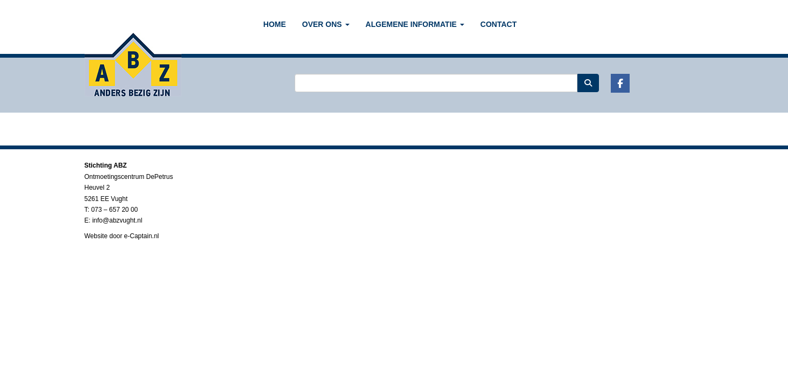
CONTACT (498, 24)
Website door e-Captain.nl (122, 236)
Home (274, 24)
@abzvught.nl (117, 220)
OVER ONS (326, 24)
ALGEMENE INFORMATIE (415, 24)
